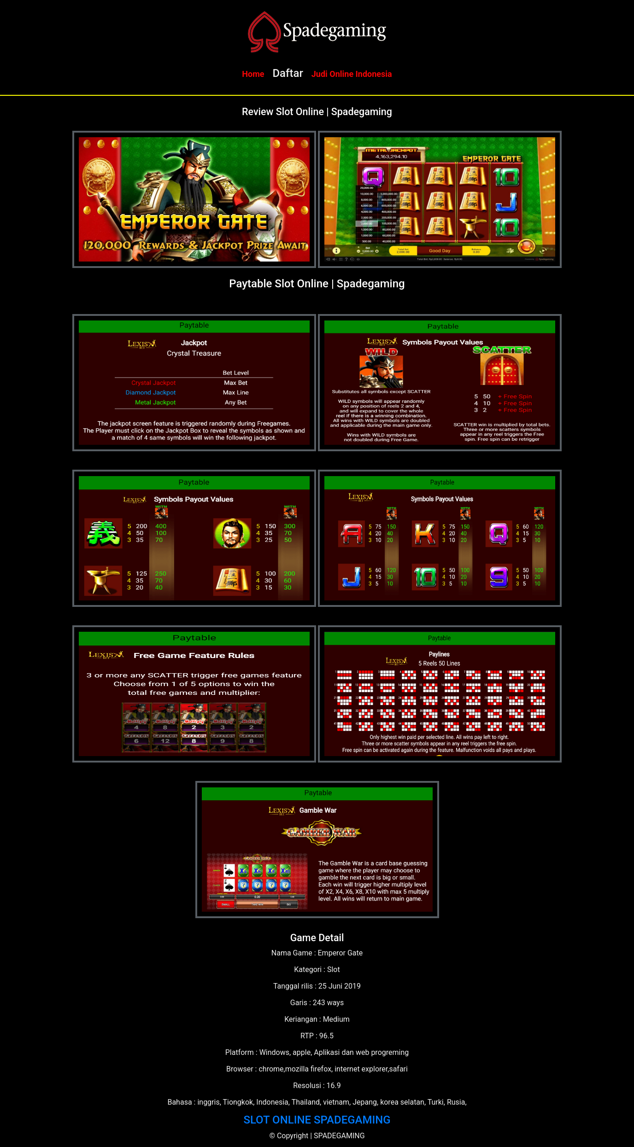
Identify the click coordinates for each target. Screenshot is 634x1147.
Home (253, 74)
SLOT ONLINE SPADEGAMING (316, 1119)
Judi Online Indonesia (351, 74)
